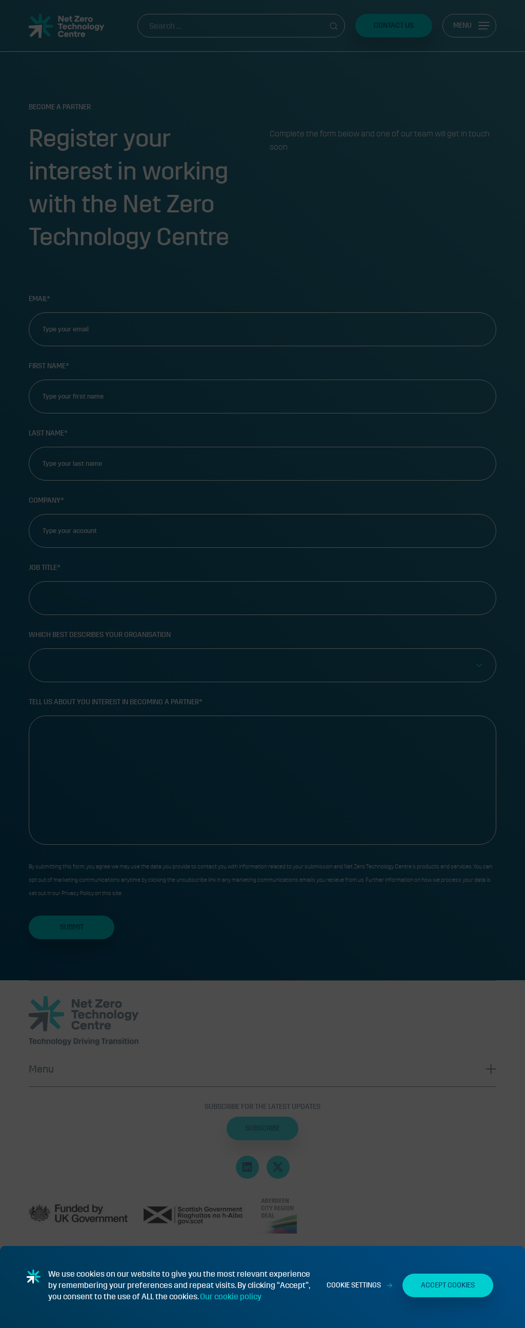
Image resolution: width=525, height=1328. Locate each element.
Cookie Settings (354, 1285)
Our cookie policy (230, 1296)
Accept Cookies (448, 1285)
